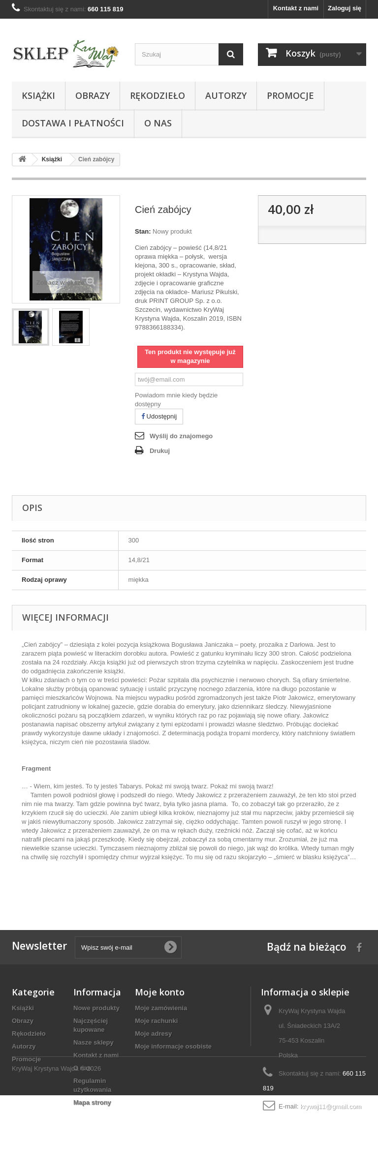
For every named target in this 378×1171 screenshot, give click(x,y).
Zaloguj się (344, 8)
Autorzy (226, 95)
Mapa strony (92, 1102)
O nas (158, 123)
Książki (38, 95)
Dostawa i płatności (73, 123)
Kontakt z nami (295, 8)
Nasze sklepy (93, 1042)
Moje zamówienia (161, 1008)
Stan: (143, 231)
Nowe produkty (96, 1008)
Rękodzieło (157, 95)
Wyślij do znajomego (181, 436)
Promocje (290, 95)
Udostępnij (159, 416)
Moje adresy (153, 1033)
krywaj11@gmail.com (330, 1106)
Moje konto (160, 992)
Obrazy (92, 95)
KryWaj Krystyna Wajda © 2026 (56, 1144)
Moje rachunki (156, 1020)
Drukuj (160, 450)
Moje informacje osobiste (173, 1046)
